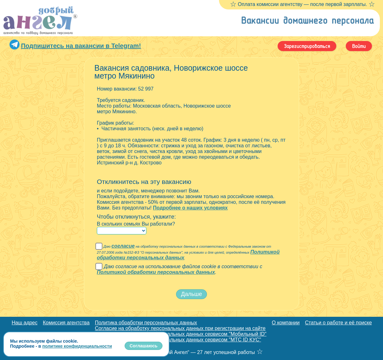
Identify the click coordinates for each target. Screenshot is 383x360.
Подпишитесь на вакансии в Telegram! (81, 45)
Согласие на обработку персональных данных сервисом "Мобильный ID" (181, 334)
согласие (123, 246)
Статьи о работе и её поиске (338, 322)
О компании (286, 322)
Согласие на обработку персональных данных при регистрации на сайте (180, 328)
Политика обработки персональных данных (146, 322)
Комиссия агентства (66, 322)
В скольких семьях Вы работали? (136, 224)
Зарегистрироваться (307, 46)
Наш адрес (25, 322)
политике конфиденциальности (77, 346)
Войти (359, 46)
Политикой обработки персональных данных (156, 272)
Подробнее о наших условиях (190, 207)
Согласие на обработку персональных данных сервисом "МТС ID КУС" (178, 339)
